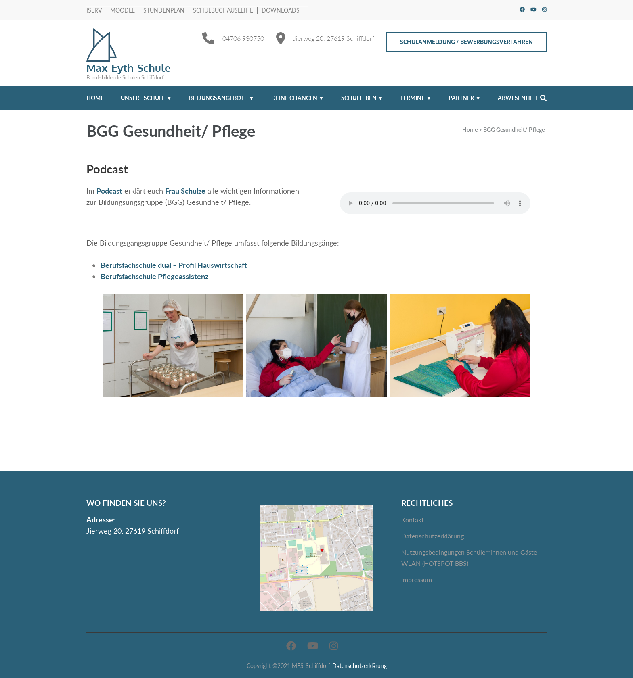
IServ (94, 10)
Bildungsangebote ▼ (221, 97)
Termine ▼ (416, 97)
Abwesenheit (518, 97)
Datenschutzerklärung (432, 536)
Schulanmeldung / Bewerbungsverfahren (466, 41)
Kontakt (412, 520)
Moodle (122, 10)
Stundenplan (163, 10)
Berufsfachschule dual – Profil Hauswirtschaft (174, 265)
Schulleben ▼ (362, 97)
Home (95, 97)
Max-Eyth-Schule (128, 67)
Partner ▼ (465, 97)
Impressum (416, 579)
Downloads (281, 10)
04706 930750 (243, 38)
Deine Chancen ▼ (297, 97)
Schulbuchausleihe (223, 10)
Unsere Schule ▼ (146, 97)
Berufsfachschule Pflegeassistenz (154, 276)
